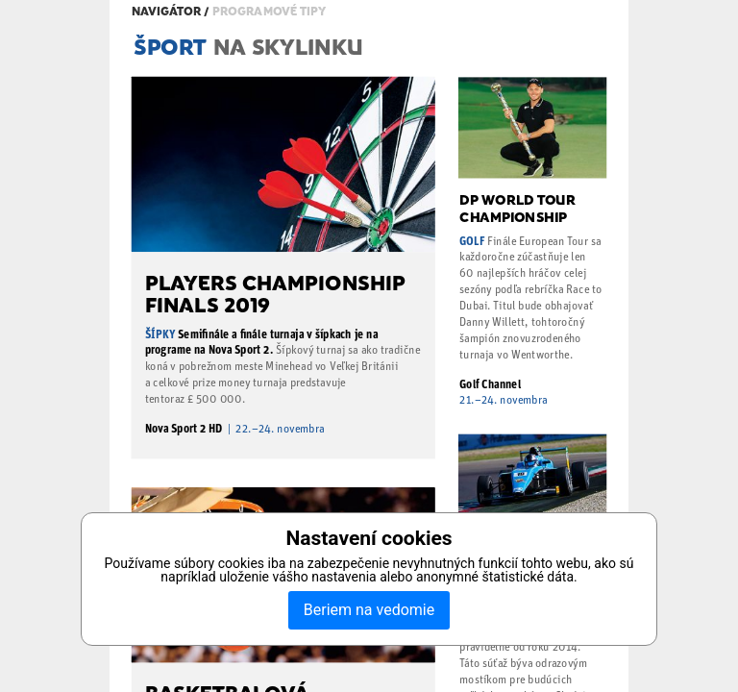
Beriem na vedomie (369, 610)
